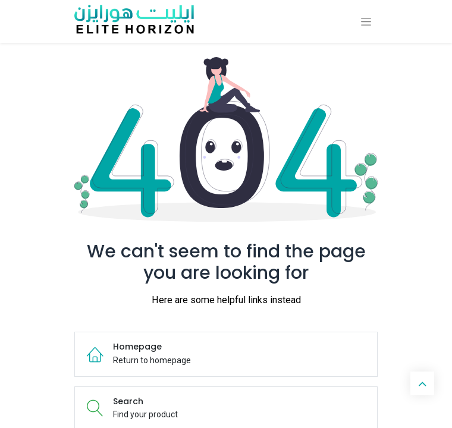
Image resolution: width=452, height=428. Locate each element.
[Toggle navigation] (366, 21)
